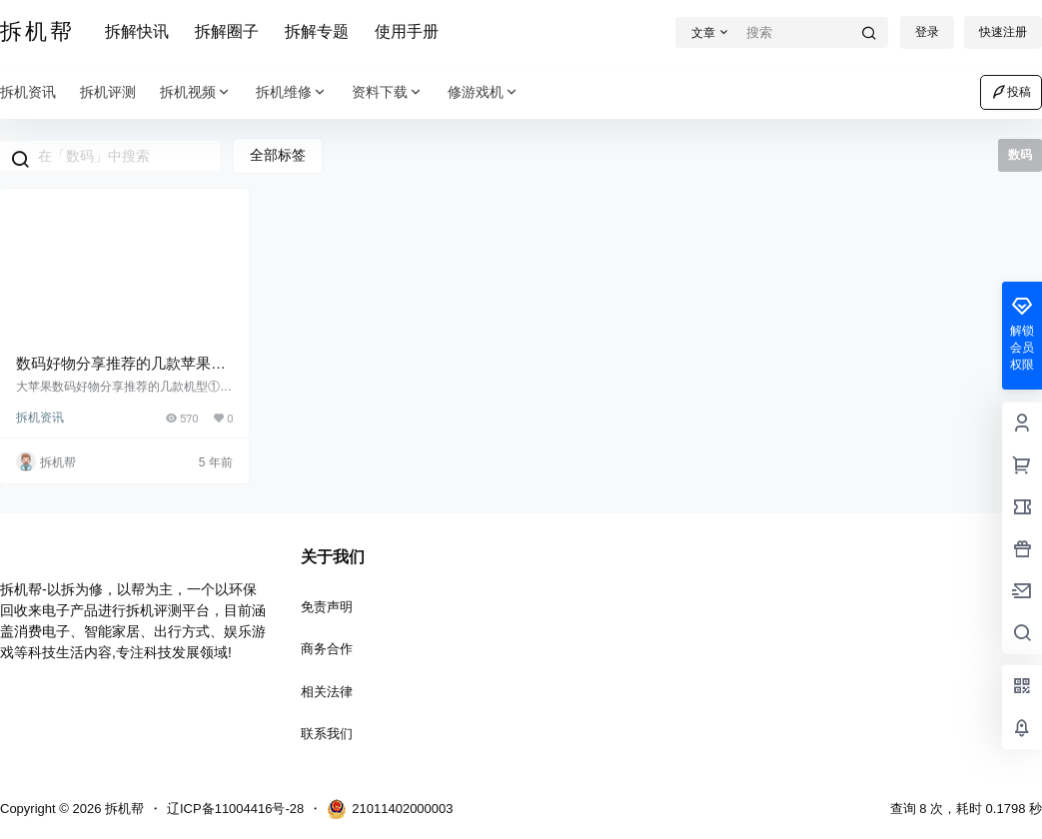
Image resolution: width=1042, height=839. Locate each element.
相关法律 (327, 691)
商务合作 (327, 648)
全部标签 (278, 155)
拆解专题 (317, 31)
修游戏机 (484, 92)
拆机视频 (196, 92)
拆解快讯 (137, 31)
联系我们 (327, 733)
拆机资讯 (40, 417)
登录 (927, 32)
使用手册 (407, 31)
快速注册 (1003, 32)
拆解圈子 (227, 31)
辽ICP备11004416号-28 (235, 808)
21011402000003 (390, 809)
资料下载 (388, 92)
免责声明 (327, 606)
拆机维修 (292, 92)
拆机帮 (122, 808)
